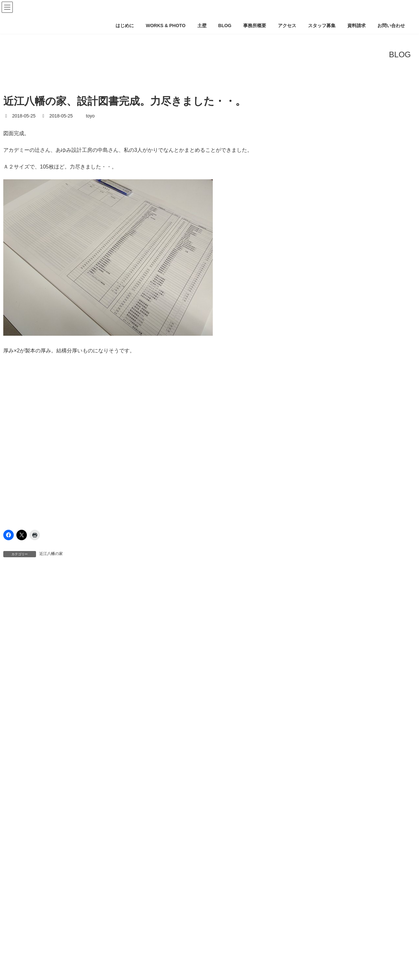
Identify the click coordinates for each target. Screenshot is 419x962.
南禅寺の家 (23, 926)
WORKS (16, 738)
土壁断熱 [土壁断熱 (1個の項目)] (71, 622)
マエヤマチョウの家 (33, 863)
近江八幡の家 (51, 553)
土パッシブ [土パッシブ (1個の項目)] (19, 622)
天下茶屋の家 (26, 939)
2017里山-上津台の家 (34, 750)
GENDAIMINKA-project (36, 763)
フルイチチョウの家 (33, 850)
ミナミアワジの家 (30, 876)
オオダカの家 (26, 800)
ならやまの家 (26, 775)
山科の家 (21, 951)
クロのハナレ (26, 812)
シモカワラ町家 (28, 825)
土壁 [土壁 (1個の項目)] (46, 622)
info (11, 726)
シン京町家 (23, 838)
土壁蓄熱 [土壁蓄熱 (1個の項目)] (101, 622)
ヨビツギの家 (26, 888)
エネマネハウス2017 (33, 787)
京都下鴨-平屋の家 (31, 901)
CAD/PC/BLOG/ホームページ (38, 714)
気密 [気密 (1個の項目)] (126, 622)
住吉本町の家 (26, 914)
